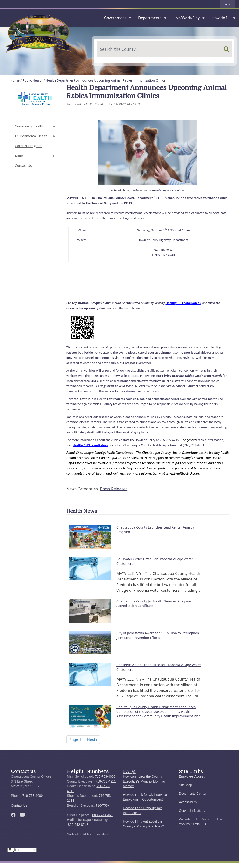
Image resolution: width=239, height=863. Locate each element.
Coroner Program (28, 146)
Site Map (185, 785)
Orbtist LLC (199, 824)
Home (15, 80)
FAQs (129, 771)
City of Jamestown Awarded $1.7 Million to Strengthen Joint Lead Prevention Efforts (157, 635)
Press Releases (113, 488)
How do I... (222, 18)
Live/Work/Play (187, 18)
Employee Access (192, 776)
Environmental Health (35, 137)
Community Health (35, 127)
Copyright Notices (192, 810)
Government (116, 18)
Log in (227, 4)
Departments (150, 18)
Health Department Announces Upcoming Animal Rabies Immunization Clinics (105, 80)
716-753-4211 (105, 781)
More (35, 157)
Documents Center (192, 793)
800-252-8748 (78, 825)
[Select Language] (22, 850)
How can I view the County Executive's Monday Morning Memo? (144, 781)
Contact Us (23, 165)
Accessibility (188, 802)
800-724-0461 (102, 815)
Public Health (32, 80)
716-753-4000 (32, 796)
